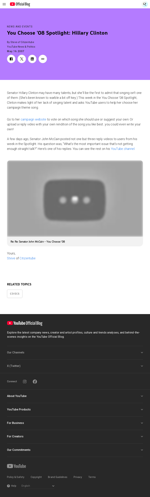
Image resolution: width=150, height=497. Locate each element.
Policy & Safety (15, 477)
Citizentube (28, 258)
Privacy (78, 477)
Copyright (36, 477)
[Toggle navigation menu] (4, 4)
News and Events (20, 26)
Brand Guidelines (57, 477)
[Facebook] (35, 381)
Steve (11, 258)
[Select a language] (38, 486)
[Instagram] (25, 381)
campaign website (33, 119)
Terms (92, 477)
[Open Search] (145, 4)
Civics (14, 293)
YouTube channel (123, 149)
